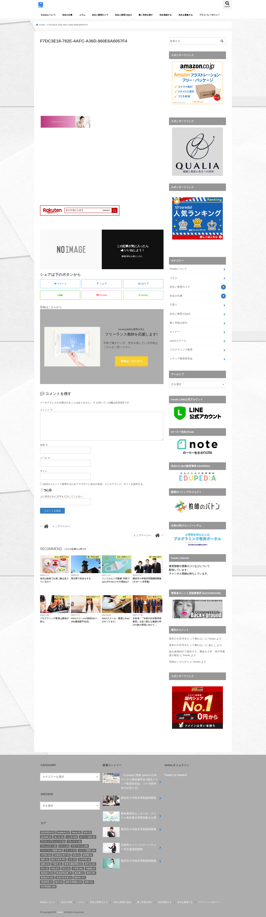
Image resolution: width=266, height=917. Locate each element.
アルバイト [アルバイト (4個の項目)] (74, 841)
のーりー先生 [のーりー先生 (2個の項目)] (87, 836)
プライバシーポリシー (209, 15)
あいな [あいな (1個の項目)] (58, 836)
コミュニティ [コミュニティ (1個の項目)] (48, 845)
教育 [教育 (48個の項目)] (91, 872)
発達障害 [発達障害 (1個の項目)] (46, 881)
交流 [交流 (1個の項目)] (76, 854)
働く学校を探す (146, 15)
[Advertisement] (102, 81)
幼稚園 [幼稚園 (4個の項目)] (90, 868)
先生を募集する (185, 15)
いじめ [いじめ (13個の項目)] (71, 836)
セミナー (175, 331)
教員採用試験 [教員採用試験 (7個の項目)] (64, 872)
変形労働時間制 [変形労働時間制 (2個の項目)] (73, 863)
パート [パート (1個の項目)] (64, 845)
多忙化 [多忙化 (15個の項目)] (90, 863)
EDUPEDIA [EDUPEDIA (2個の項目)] (47, 832)
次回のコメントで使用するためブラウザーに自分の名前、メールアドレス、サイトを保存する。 (94, 484)
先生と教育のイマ (100, 15)
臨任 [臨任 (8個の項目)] (58, 881)
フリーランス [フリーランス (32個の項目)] (80, 845)
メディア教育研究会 (181, 358)
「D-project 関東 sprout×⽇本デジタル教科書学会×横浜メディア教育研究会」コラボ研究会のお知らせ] (130, 781)
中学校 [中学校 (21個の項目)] (46, 854)
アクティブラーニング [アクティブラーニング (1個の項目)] (52, 841)
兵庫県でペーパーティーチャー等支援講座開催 (129, 848)
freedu (212, 638)
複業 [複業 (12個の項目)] (89, 881)
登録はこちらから (131, 361)
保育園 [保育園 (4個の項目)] (87, 854)
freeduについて (48, 15)
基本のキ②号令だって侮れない (187, 638)
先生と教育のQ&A (123, 15)
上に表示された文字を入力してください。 (62, 496)
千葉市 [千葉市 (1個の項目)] (56, 863)
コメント (46, 409)
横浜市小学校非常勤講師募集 (129, 798)
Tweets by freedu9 (175, 774)
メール (45, 458)
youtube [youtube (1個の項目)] (46, 836)
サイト (43, 471)
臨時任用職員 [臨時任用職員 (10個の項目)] (73, 881)
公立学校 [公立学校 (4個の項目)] (84, 859)
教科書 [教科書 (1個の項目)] (79, 872)
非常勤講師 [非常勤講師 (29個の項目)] (48, 886)
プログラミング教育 (181, 349)
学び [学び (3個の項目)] (44, 868)
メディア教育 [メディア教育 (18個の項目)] (87, 850)
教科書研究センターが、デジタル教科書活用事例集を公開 (129, 816)
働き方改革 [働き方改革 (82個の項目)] (58, 859)
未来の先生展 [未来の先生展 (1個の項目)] (64, 877)
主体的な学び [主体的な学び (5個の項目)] (62, 854)
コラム (82, 15)
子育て (173, 304)
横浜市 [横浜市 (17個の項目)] (80, 877)
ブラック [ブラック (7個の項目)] (70, 850)
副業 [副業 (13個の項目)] (45, 863)
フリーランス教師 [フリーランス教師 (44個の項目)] (51, 850)
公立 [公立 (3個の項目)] (72, 859)
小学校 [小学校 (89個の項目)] (78, 868)
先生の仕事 (67, 15)
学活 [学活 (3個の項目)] (66, 868)
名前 (44, 444)
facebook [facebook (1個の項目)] (63, 832)
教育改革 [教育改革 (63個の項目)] (47, 877)
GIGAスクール (178, 340)
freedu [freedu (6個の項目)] (76, 832)
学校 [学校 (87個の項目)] (55, 868)
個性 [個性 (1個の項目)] (44, 859)
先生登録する (165, 15)
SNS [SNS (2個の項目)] (87, 832)
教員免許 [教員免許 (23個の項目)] (47, 872)
